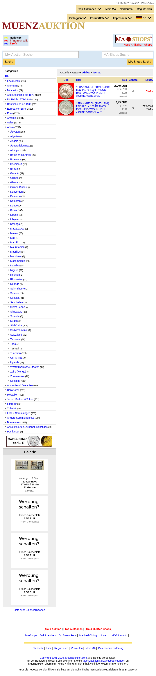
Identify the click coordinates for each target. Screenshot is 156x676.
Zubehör (12, 408)
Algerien (15, 136)
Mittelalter (12, 90)
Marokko (15, 242)
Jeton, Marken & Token (20, 399)
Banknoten (13, 390)
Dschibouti (16, 164)
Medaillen (12, 394)
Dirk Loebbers (48, 635)
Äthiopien (15, 150)
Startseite (38, 648)
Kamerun (15, 196)
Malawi (14, 233)
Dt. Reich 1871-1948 (19, 99)
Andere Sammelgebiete (20, 417)
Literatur (12, 403)
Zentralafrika (17, 376)
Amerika (12, 117)
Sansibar (15, 297)
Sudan (14, 320)
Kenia (13, 210)
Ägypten (15, 131)
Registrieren (144, 9)
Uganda (14, 362)
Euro (10, 113)
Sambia (14, 293)
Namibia (15, 265)
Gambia (14, 173)
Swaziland (16, 334)
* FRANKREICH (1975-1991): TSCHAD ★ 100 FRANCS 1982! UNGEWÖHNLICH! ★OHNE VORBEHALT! (93, 108)
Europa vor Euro (16, 108)
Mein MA (110, 9)
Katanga (15, 224)
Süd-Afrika (16, 325)
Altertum (12, 85)
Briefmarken (14, 422)
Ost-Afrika (16, 357)
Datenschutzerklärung (110, 648)
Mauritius (15, 251)
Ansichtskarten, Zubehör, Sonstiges (27, 426)
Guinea (14, 177)
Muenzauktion (90, 660)
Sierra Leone (17, 307)
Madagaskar (17, 228)
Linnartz (104, 635)
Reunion (15, 274)
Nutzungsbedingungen (112, 660)
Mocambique (17, 260)
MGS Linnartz (120, 635)
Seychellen (16, 302)
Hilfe (48, 648)
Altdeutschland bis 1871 (21, 94)
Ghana (14, 182)
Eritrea (14, 168)
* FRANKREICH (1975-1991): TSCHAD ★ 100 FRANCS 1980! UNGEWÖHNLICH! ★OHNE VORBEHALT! (93, 91)
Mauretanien (17, 247)
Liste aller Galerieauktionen (29, 609)
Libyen (14, 219)
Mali (12, 237)
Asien (10, 122)
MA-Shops (31, 635)
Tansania (15, 339)
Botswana (15, 159)
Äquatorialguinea (20, 145)
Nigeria (14, 270)
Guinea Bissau (18, 187)
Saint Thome (17, 288)
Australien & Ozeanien (20, 385)
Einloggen (77, 18)
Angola (14, 140)
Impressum (122, 18)
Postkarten (13, 431)
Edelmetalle (14, 81)
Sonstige (15, 380)
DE (143, 18)
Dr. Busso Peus (68, 635)
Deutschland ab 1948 (19, 104)
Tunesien (15, 353)
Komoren (15, 200)
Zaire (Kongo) (18, 371)
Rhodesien (16, 279)
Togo (13, 343)
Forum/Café (99, 18)
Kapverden (16, 191)
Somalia (15, 316)
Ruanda (14, 283)
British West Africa (20, 154)
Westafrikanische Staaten (25, 366)
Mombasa (15, 256)
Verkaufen (126, 9)
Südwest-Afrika (19, 330)
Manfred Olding (88, 635)
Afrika (10, 127)
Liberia (14, 214)
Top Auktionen (89, 9)
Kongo (14, 205)
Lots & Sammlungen (18, 413)
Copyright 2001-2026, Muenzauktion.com (63, 657)
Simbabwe (16, 311)
